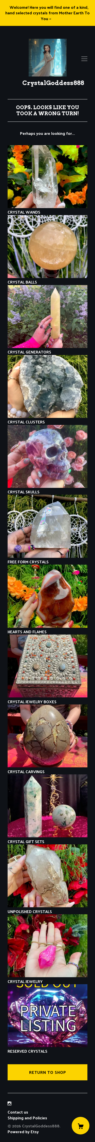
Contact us (18, 1112)
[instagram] (9, 1103)
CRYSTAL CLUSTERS (47, 419)
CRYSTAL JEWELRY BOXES (47, 698)
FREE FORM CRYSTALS (47, 559)
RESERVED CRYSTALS (47, 1048)
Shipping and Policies (27, 1117)
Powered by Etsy (23, 1131)
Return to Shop (47, 1072)
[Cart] (80, 1125)
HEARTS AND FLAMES (47, 628)
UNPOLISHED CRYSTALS (47, 908)
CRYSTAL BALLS (47, 279)
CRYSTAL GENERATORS (47, 349)
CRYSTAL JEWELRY (47, 978)
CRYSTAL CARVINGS (47, 768)
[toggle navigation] (84, 58)
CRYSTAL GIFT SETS (47, 838)
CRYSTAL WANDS (47, 209)
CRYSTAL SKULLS (47, 489)
